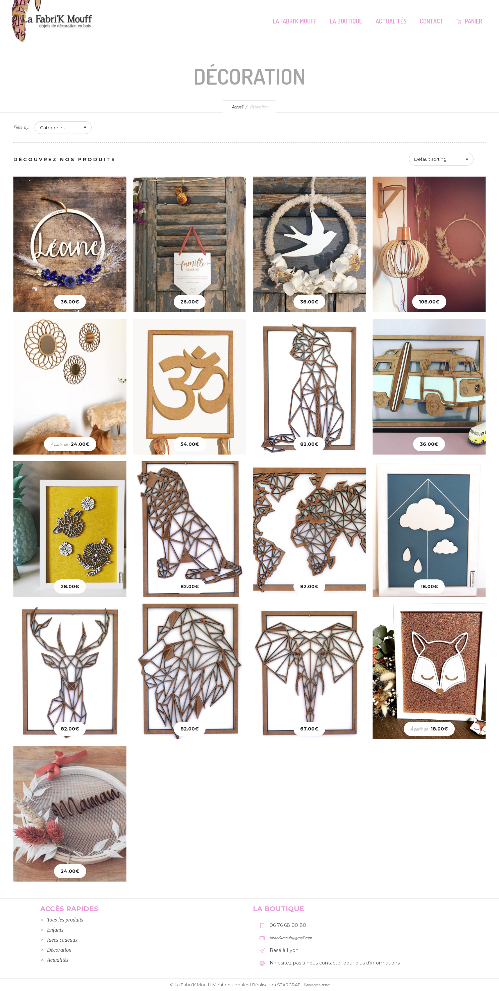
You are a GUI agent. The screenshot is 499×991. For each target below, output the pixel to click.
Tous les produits (65, 920)
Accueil (237, 106)
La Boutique (346, 21)
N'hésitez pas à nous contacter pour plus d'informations (335, 963)
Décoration (59, 950)
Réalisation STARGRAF (276, 984)
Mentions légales (230, 984)
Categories (52, 127)
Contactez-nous (316, 984)
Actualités (391, 21)
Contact (432, 21)
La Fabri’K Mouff (295, 21)
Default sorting (430, 159)
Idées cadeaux (62, 940)
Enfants (55, 930)
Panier (469, 21)
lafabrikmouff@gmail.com (291, 937)
